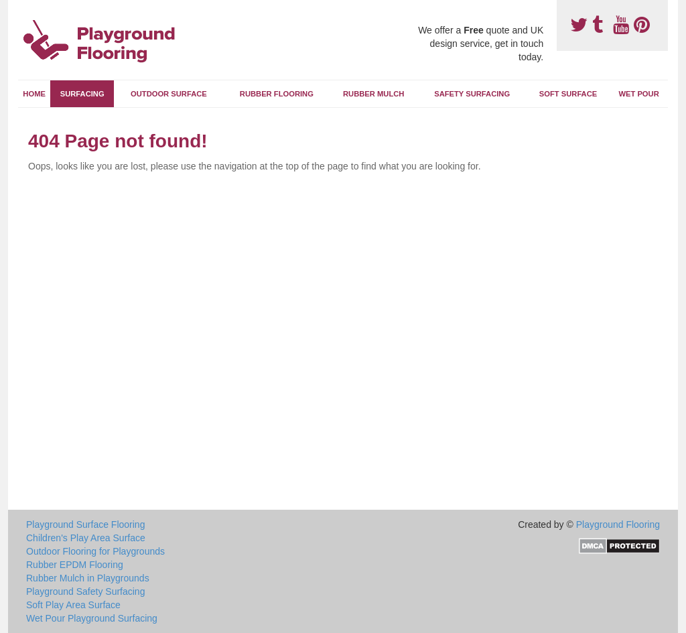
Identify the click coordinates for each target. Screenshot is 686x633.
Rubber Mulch (373, 94)
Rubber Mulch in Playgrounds (87, 578)
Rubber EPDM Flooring (74, 564)
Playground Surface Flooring (85, 524)
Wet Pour (638, 94)
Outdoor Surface (169, 94)
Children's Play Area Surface (85, 538)
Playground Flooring (618, 524)
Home (34, 94)
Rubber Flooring (277, 94)
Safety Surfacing (472, 94)
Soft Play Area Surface (73, 605)
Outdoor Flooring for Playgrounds (95, 551)
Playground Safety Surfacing (85, 591)
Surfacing (82, 94)
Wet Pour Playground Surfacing (91, 618)
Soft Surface (568, 94)
